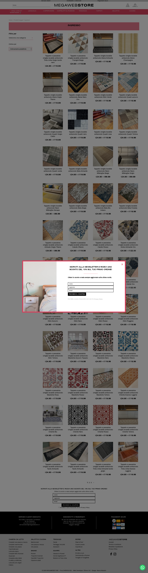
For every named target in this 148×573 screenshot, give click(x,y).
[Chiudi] (122, 264)
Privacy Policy (98, 299)
